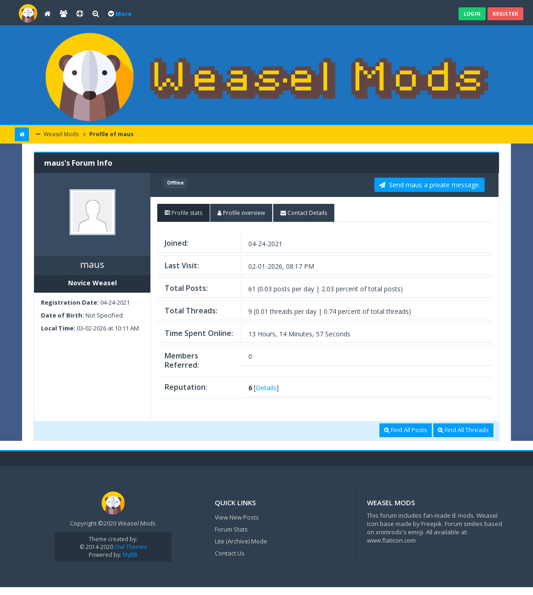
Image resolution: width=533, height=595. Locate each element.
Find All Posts (405, 430)
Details (266, 387)
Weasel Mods (60, 134)
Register (505, 13)
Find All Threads (463, 430)
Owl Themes (130, 547)
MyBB (130, 555)
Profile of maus (111, 134)
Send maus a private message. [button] (429, 184)
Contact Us (230, 553)
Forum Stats (231, 529)
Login (472, 13)
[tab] (183, 213)
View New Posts (237, 517)
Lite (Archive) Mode (241, 541)
